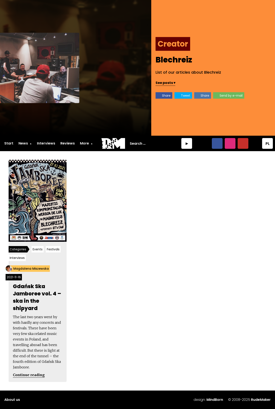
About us (12, 399)
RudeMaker (261, 399)
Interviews (46, 143)
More (84, 143)
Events (38, 249)
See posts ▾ (165, 82)
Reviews (67, 143)
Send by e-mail (231, 95)
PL (268, 143)
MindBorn (214, 399)
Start (8, 143)
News (23, 143)
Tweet (185, 95)
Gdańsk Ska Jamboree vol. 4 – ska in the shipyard (37, 297)
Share (166, 95)
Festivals (53, 249)
